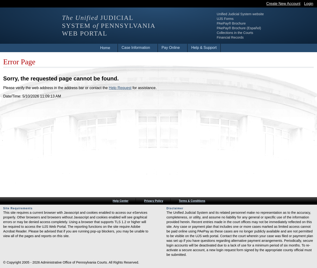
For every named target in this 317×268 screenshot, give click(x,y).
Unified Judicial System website (259, 14)
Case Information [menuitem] (136, 48)
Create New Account (283, 4)
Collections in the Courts (254, 33)
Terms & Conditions (192, 201)
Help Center (120, 201)
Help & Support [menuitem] (204, 48)
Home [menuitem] (105, 48)
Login (308, 4)
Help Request (120, 88)
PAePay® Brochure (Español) (258, 28)
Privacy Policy (153, 201)
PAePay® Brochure (250, 23)
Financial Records (249, 37)
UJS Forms (244, 19)
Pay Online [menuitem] (171, 48)
